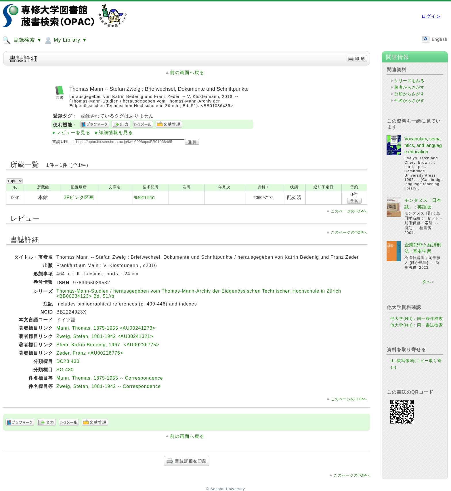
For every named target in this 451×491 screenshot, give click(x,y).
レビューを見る (73, 132)
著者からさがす (409, 87)
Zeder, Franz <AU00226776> (89, 353)
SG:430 (65, 369)
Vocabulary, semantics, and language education (423, 145)
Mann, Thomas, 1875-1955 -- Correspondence (109, 378)
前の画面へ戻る (187, 72)
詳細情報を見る (116, 132)
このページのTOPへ (349, 211)
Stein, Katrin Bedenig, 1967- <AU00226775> (107, 344)
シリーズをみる (409, 80)
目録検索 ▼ (22, 40)
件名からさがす (409, 100)
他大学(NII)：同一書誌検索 (416, 325)
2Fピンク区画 (79, 197)
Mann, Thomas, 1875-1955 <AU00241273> (105, 328)
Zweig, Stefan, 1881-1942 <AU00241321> (104, 336)
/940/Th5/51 (144, 197)
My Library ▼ (65, 40)
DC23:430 (67, 361)
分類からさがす (409, 94)
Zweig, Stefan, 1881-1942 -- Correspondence (108, 386)
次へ (427, 281)
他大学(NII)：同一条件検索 (416, 318)
